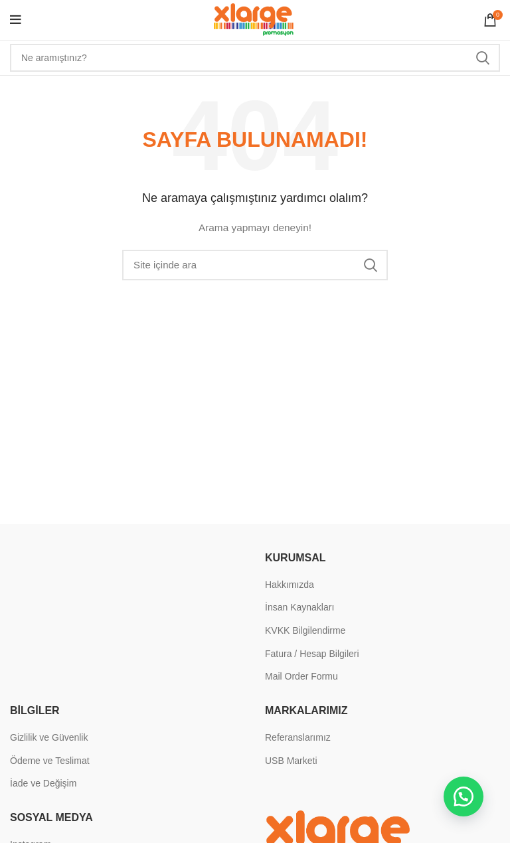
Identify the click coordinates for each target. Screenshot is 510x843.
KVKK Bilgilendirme (305, 630)
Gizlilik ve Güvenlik (49, 737)
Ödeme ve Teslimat (50, 760)
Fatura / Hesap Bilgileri (312, 653)
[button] (463, 796)
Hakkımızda (289, 584)
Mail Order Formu (301, 676)
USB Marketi (291, 760)
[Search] (255, 58)
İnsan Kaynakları (299, 607)
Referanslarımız (298, 737)
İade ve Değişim (43, 783)
